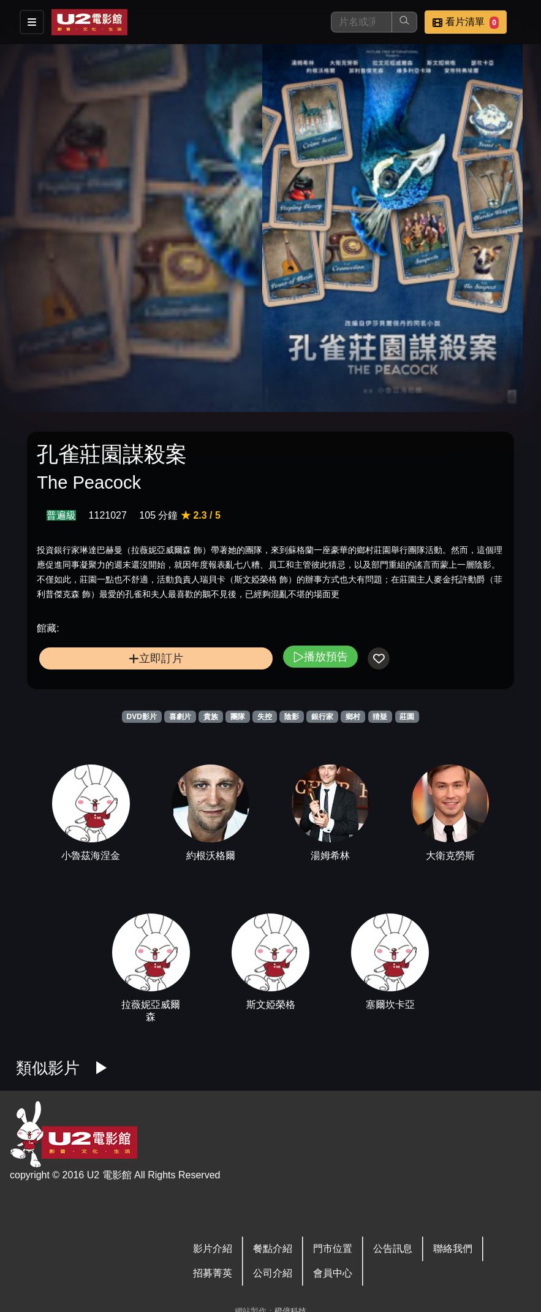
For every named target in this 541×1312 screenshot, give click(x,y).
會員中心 (332, 1273)
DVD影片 (142, 716)
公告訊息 (392, 1248)
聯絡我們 (452, 1248)
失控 (264, 716)
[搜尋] (361, 22)
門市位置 (332, 1248)
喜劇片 (180, 716)
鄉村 (353, 716)
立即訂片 (156, 658)
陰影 (291, 716)
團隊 (237, 716)
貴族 (210, 716)
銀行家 (322, 716)
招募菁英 (212, 1273)
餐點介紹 (272, 1248)
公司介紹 (272, 1273)
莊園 (406, 716)
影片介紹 (212, 1248)
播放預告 (320, 656)
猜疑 (380, 716)
